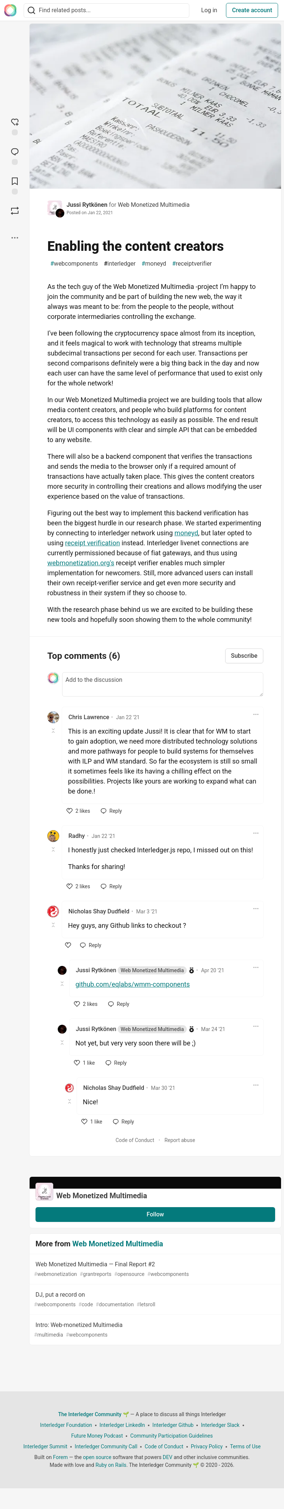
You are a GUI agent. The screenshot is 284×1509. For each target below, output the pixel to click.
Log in (209, 10)
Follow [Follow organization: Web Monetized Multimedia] (155, 1214)
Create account (252, 10)
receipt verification (92, 543)
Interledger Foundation (66, 1425)
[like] (78, 811)
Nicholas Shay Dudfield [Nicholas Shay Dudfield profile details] (98, 911)
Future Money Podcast (97, 1436)
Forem (60, 1457)
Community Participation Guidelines (171, 1436)
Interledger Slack (220, 1425)
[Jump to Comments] (15, 156)
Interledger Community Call (106, 1446)
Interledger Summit (45, 1446)
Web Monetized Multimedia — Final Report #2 (154, 1269)
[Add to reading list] (15, 185)
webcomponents (74, 263)
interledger (120, 263)
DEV (167, 1457)
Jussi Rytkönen (87, 204)
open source (97, 1457)
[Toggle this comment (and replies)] (53, 731)
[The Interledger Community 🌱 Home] (10, 10)
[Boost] (15, 211)
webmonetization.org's (80, 563)
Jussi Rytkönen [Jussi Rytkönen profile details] (131, 970)
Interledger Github (172, 1425)
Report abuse (180, 1140)
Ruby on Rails (110, 1465)
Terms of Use (245, 1446)
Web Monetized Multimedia (153, 204)
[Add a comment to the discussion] (162, 684)
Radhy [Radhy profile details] (76, 835)
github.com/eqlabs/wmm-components (132, 984)
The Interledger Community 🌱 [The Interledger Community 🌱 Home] (93, 1414)
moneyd (154, 263)
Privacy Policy (207, 1446)
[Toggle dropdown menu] (256, 714)
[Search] (31, 10)
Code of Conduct (134, 1140)
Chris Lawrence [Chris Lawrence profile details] (88, 717)
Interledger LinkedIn (122, 1425)
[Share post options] (14, 237)
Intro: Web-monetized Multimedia (154, 1330)
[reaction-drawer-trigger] (14, 126)
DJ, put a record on (154, 1299)
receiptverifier (192, 263)
